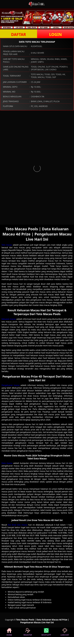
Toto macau (7, 245)
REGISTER (28, 632)
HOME (9, 632)
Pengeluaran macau (11, 385)
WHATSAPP (46, 632)
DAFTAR (18, 34)
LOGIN (55, 34)
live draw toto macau (18, 524)
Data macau (7, 463)
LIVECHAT (65, 632)
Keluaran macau (9, 319)
